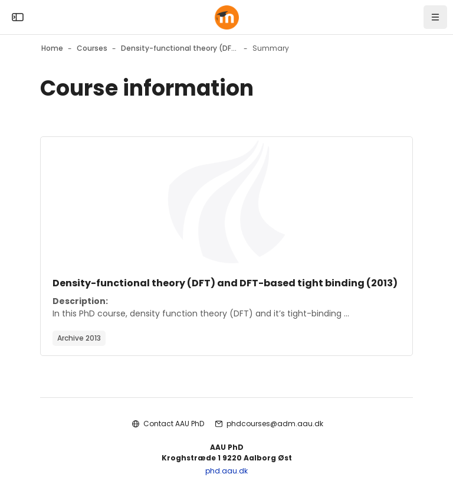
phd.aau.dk (226, 471)
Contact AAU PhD (173, 424)
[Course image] (226, 202)
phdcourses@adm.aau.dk (274, 424)
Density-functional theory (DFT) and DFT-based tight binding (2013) (225, 283)
